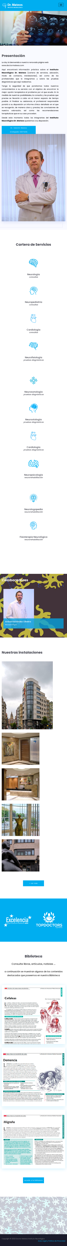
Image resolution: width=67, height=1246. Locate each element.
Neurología (33, 275)
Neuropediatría (33, 303)
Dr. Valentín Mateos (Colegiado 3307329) (18, 130)
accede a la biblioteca (33, 1180)
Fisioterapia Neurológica (33, 538)
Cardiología (33, 331)
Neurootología (33, 420)
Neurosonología (33, 393)
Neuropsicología (33, 476)
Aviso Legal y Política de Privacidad (51, 1241)
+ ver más (33, 883)
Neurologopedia (33, 510)
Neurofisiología (33, 358)
